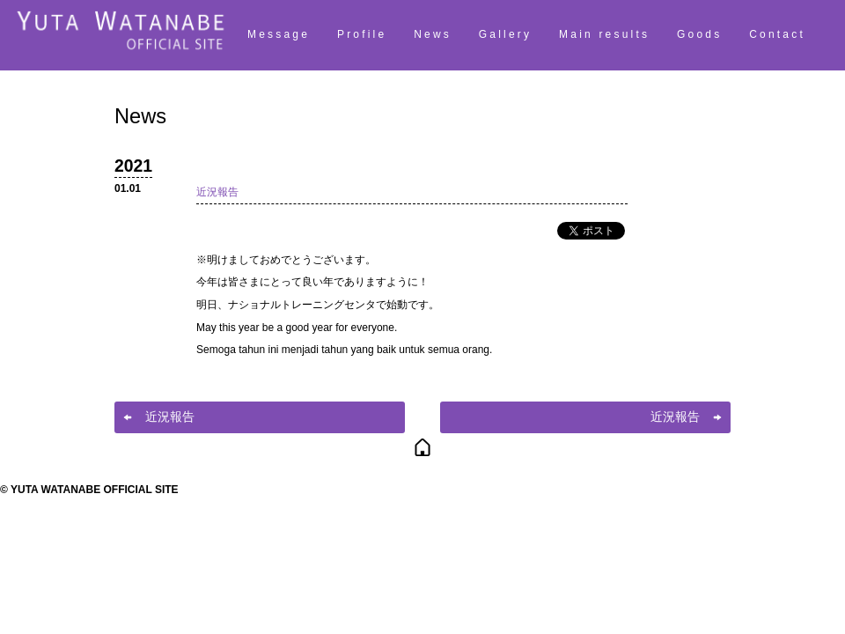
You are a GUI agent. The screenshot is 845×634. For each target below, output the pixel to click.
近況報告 (217, 192)
